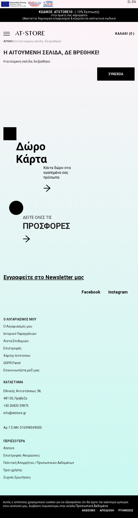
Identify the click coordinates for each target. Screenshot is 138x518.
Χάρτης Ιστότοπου (16, 355)
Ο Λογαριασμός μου (17, 326)
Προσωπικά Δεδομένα (92, 506)
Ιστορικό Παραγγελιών (19, 334)
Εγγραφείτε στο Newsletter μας (43, 277)
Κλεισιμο (88, 510)
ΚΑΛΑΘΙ (125, 33)
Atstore (8, 448)
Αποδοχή (107, 510)
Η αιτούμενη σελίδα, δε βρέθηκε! (38, 41)
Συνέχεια (116, 74)
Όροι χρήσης (12, 470)
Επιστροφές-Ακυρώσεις (21, 455)
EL (130, 2)
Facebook (91, 292)
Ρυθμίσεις (125, 510)
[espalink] (27, 4)
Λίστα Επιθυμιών (16, 341)
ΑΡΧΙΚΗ (8, 41)
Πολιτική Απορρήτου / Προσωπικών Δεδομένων (38, 463)
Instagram (118, 292)
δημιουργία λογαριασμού (54, 18)
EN (134, 2)
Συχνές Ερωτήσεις (17, 477)
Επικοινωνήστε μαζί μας (21, 370)
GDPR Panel (12, 363)
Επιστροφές (12, 348)
